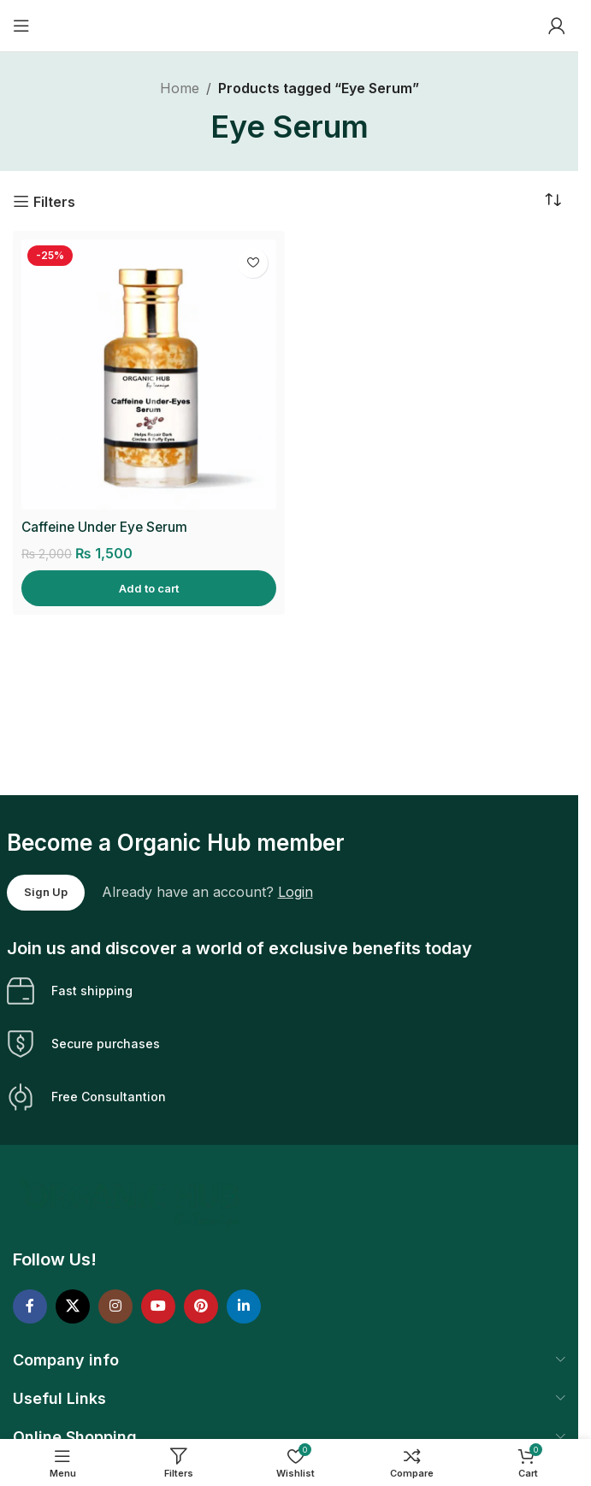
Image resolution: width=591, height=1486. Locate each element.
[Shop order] (552, 201)
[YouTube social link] (158, 1306)
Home (179, 88)
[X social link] (73, 1306)
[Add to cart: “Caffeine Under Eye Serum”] (148, 588)
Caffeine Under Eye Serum (107, 526)
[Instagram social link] (115, 1306)
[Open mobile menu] (21, 26)
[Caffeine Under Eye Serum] (148, 374)
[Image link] (131, 1203)
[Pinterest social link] (201, 1306)
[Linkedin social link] (244, 1306)
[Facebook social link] (30, 1306)
